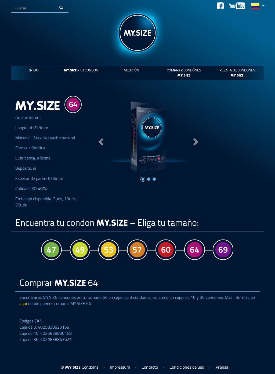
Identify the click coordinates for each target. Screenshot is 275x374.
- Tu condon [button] (81, 70)
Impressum (120, 367)
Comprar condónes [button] (184, 72)
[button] (100, 140)
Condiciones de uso (186, 367)
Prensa (222, 367)
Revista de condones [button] (237, 72)
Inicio (33, 70)
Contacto (150, 367)
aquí (23, 303)
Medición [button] (131, 70)
